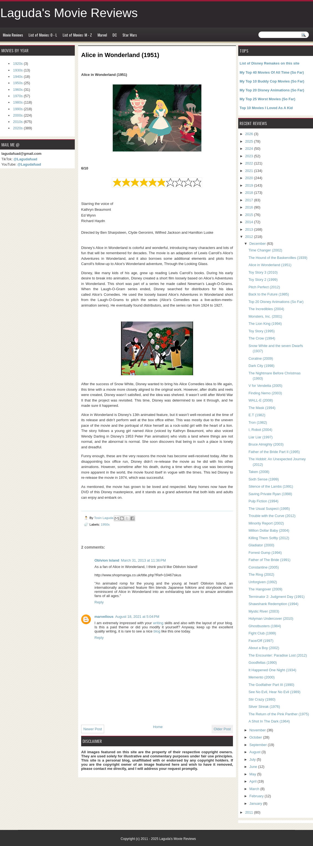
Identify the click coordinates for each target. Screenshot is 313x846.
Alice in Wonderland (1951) (269, 265)
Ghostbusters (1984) (264, 626)
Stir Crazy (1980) (261, 699)
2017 (249, 200)
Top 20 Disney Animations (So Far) (276, 302)
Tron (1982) (257, 422)
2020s (18, 128)
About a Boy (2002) (263, 648)
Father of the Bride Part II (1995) (274, 452)
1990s (18, 109)
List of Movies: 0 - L (43, 35)
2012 (249, 237)
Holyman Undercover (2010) (270, 618)
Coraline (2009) (260, 358)
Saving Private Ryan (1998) (270, 494)
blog (157, 631)
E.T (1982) (256, 415)
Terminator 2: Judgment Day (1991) (276, 597)
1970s (18, 96)
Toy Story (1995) (261, 331)
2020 (249, 178)
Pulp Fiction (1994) (263, 501)
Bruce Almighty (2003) (266, 444)
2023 (249, 156)
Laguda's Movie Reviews (69, 13)
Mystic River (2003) (263, 611)
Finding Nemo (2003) (265, 393)
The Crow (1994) (261, 338)
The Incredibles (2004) (266, 309)
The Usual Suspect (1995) (269, 508)
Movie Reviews (13, 35)
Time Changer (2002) (265, 250)
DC (114, 35)
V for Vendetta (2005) (265, 386)
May (253, 774)
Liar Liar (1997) (260, 437)
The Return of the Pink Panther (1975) (278, 714)
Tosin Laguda (104, 518)
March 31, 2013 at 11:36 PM (143, 560)
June (253, 767)
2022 (249, 163)
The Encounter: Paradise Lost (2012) (277, 655)
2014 (249, 222)
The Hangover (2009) (265, 589)
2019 (249, 185)
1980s (18, 102)
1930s (18, 70)
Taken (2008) (258, 472)
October (256, 737)
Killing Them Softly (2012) (268, 538)
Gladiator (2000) (261, 545)
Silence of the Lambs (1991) (270, 486)
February (257, 796)
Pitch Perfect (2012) (264, 287)
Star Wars (129, 35)
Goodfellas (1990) (262, 662)
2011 (249, 812)
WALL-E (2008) (260, 400)
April (253, 781)
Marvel (102, 35)
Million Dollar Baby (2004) (268, 530)
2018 (249, 193)
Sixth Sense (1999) (263, 479)
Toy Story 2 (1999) (263, 279)
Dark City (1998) (261, 366)
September (258, 745)
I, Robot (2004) (260, 430)
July (252, 759)
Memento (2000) (261, 677)
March (254, 789)
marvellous (104, 616)
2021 (249, 171)
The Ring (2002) (261, 574)
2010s (18, 122)
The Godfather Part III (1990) (271, 685)
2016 (249, 207)
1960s (18, 90)
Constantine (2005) (263, 567)
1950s (105, 524)
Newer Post (92, 729)
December (258, 243)
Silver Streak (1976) (264, 706)
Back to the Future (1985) (268, 294)
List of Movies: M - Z (77, 35)
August (255, 752)
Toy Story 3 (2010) (263, 272)
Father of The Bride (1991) (269, 560)
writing (159, 623)
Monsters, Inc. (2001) (265, 316)
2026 (249, 134)
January (256, 803)
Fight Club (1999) (262, 633)
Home (158, 727)
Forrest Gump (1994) (265, 553)
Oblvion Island (106, 560)
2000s (18, 115)
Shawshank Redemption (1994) (273, 604)
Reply (99, 602)
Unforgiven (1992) (262, 582)
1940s (18, 76)
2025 (249, 141)
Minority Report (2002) (266, 523)
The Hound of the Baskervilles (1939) (277, 258)
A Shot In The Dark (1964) (269, 721)
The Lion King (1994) (265, 324)
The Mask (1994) (261, 408)
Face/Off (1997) (260, 641)
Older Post (222, 729)
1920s (18, 63)
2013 (249, 229)
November (258, 730)
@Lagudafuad (25, 159)
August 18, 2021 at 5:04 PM (137, 616)
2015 (249, 215)
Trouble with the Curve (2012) (272, 516)
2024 (249, 148)
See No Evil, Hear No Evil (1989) (274, 692)
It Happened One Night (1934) (272, 670)
